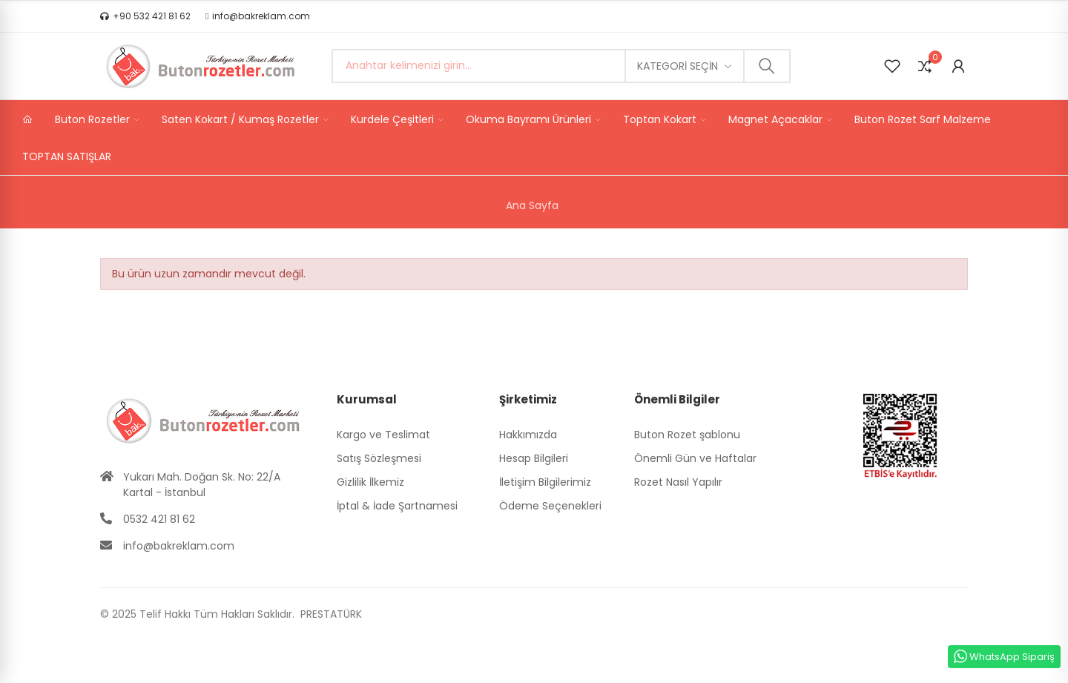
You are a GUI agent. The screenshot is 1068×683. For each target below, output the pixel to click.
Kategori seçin (677, 66)
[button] (145, 16)
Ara (767, 66)
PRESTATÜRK (329, 614)
